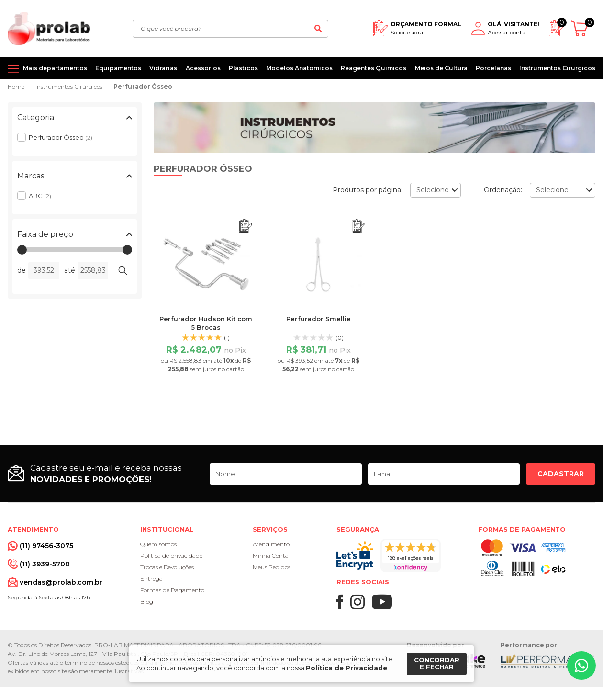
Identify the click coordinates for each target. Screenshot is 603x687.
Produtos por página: (367, 190)
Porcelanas (493, 68)
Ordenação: (503, 190)
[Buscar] (318, 28)
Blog (146, 601)
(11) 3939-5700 (45, 564)
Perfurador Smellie (318, 318)
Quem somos (158, 544)
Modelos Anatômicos (299, 68)
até (69, 270)
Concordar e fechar (436, 663)
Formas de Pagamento (172, 590)
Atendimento (271, 544)
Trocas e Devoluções (167, 567)
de (21, 270)
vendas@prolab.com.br (61, 582)
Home (16, 86)
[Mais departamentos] (47, 68)
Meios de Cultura (441, 68)
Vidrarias (163, 68)
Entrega (151, 578)
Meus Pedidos (271, 567)
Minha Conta (271, 555)
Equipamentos (118, 68)
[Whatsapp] (581, 665)
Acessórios (203, 68)
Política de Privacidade (346, 668)
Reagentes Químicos (373, 68)
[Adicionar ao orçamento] (246, 226)
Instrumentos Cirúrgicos (557, 68)
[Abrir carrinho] (583, 28)
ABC (40, 195)
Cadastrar (560, 473)
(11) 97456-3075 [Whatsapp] (46, 546)
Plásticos (243, 68)
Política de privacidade (171, 555)
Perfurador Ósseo (142, 86)
